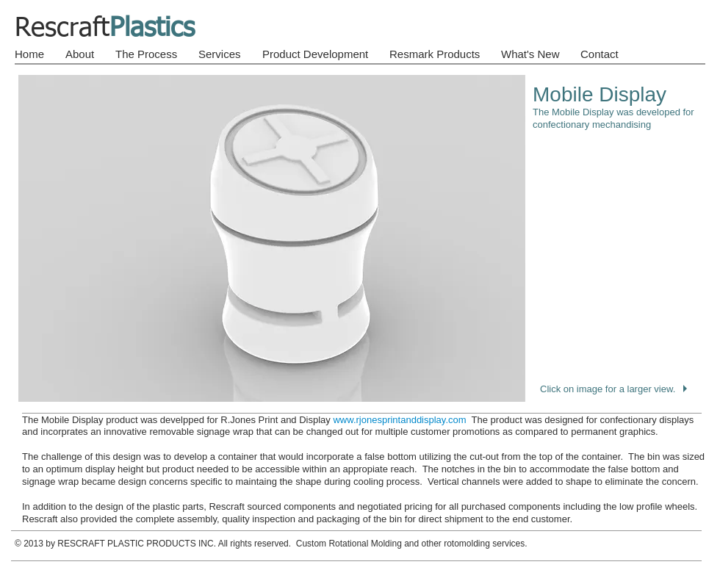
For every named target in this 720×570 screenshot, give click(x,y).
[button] (360, 238)
